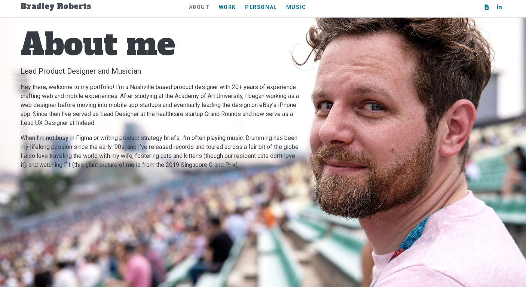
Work (227, 7)
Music (296, 7)
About (199, 7)
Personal (261, 7)
